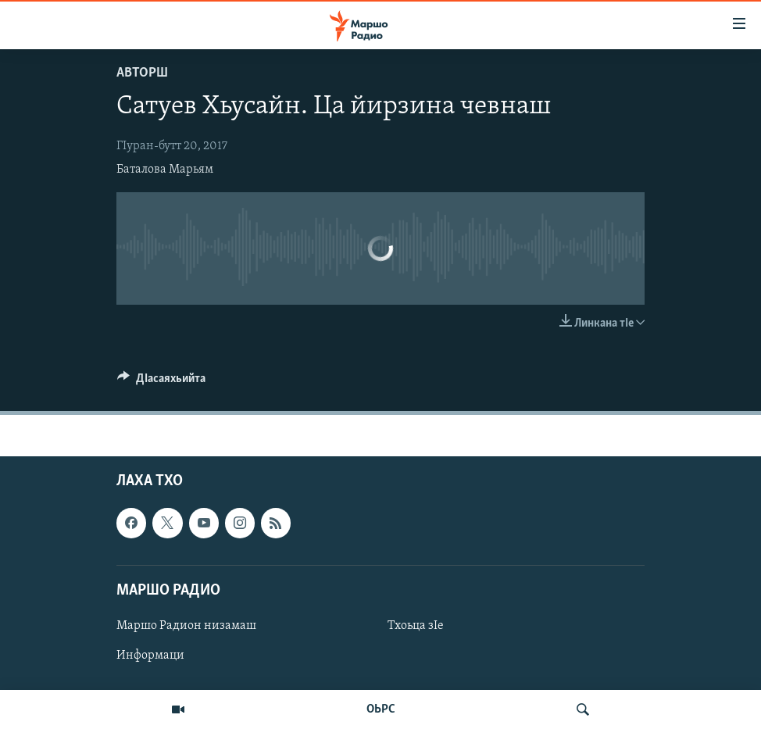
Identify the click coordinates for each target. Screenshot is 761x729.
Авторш (142, 73)
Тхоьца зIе (416, 626)
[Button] (161, 382)
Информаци (150, 655)
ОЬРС (380, 709)
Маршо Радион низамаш (186, 626)
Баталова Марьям (164, 169)
